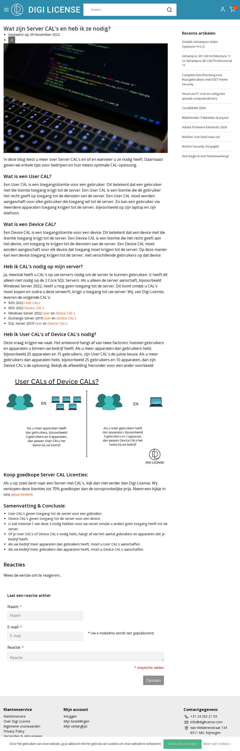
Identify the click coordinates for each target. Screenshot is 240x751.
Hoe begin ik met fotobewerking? (205, 156)
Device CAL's (34, 308)
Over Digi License (17, 721)
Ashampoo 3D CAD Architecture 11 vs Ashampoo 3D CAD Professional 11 (207, 60)
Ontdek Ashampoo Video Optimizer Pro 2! (200, 44)
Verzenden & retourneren (23, 736)
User (46, 313)
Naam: (14, 606)
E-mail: (14, 627)
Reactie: (15, 647)
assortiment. (22, 494)
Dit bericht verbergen (182, 744)
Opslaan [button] (153, 680)
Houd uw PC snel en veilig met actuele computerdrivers (203, 96)
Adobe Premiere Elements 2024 (204, 127)
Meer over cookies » (217, 744)
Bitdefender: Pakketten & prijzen (205, 117)
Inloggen (70, 716)
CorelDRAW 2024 (194, 108)
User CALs (32, 302)
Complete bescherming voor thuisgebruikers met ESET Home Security (205, 79)
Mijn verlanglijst (75, 726)
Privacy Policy (14, 731)
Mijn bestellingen (76, 721)
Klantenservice (15, 716)
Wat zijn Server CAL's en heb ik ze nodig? (57, 28)
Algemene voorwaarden (22, 726)
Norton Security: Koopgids (200, 146)
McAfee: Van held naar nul (201, 137)
